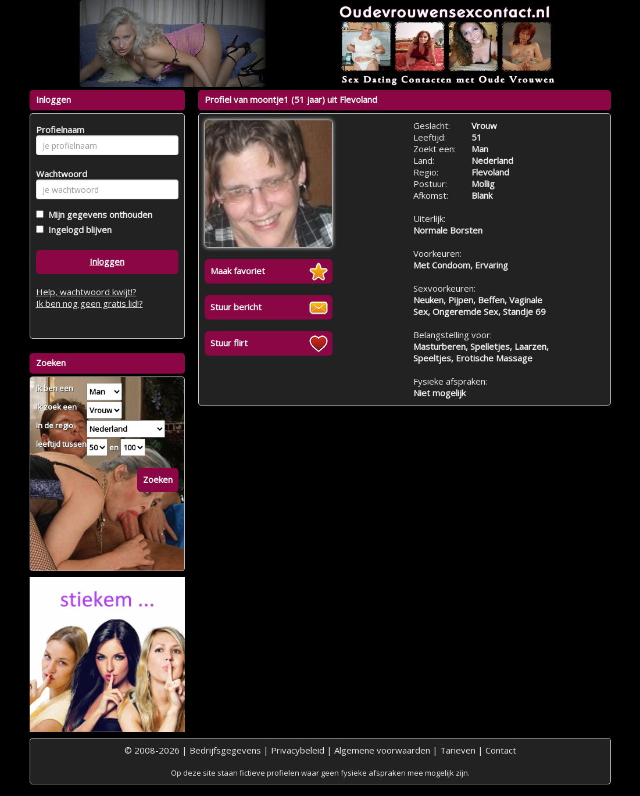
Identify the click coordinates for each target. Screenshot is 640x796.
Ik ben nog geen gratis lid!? (89, 303)
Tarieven (457, 750)
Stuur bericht (236, 307)
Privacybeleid (297, 750)
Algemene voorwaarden (382, 750)
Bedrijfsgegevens (225, 750)
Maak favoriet (237, 271)
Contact (500, 750)
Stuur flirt (229, 343)
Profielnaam (58, 129)
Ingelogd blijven (78, 229)
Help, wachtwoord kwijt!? (86, 291)
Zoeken (158, 479)
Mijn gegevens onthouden (98, 214)
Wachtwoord (58, 174)
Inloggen (107, 261)
